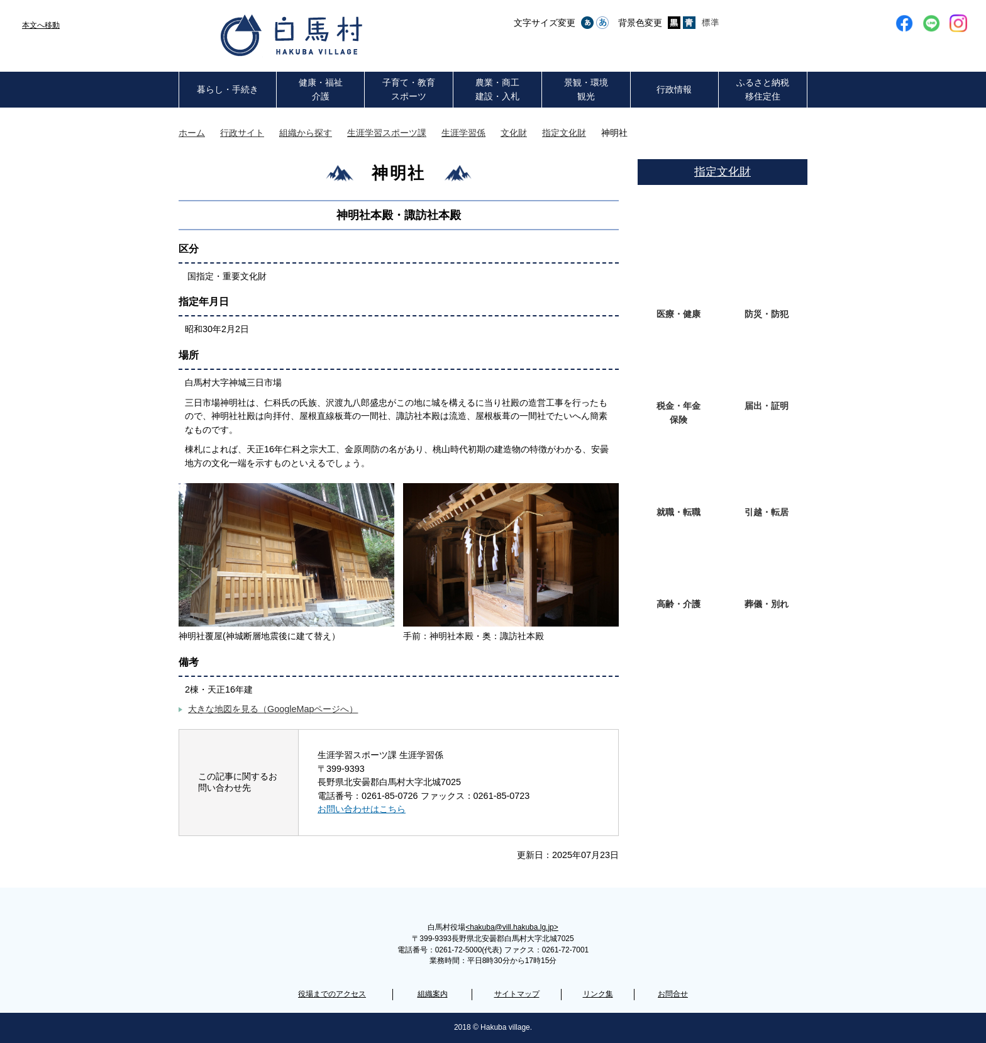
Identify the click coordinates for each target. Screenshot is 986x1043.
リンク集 (598, 994)
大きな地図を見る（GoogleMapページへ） (273, 709)
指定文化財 (564, 133)
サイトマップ (517, 994)
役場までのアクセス (332, 994)
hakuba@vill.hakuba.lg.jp (511, 927)
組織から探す (305, 133)
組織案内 (433, 994)
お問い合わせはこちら (362, 809)
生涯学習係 (463, 133)
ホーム (192, 133)
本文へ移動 (41, 25)
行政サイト (242, 133)
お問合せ (673, 994)
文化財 (514, 133)
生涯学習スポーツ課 (386, 133)
